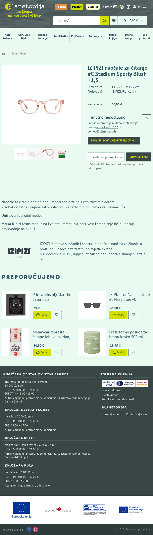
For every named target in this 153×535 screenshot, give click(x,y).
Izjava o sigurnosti (113, 390)
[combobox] (76, 20)
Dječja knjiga (113, 36)
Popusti (61, 7)
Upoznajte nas (110, 414)
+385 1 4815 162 (107, 127)
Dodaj (42, 315)
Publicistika (61, 36)
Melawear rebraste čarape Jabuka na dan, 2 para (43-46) (53, 336)
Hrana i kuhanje (43, 36)
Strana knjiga (129, 36)
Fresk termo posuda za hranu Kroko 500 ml (128, 334)
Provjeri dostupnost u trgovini (114, 140)
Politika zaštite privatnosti (118, 399)
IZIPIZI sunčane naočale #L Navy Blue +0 (129, 297)
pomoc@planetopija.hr (102, 131)
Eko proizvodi (145, 36)
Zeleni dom (19, 53)
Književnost (78, 36)
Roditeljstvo (96, 36)
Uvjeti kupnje (110, 395)
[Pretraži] (104, 20)
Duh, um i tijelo (24, 36)
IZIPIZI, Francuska (124, 91)
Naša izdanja (7, 36)
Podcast (76, 7)
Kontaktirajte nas (136, 414)
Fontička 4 (11, 472)
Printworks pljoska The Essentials (52, 297)
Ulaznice (93, 7)
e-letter (110, 7)
